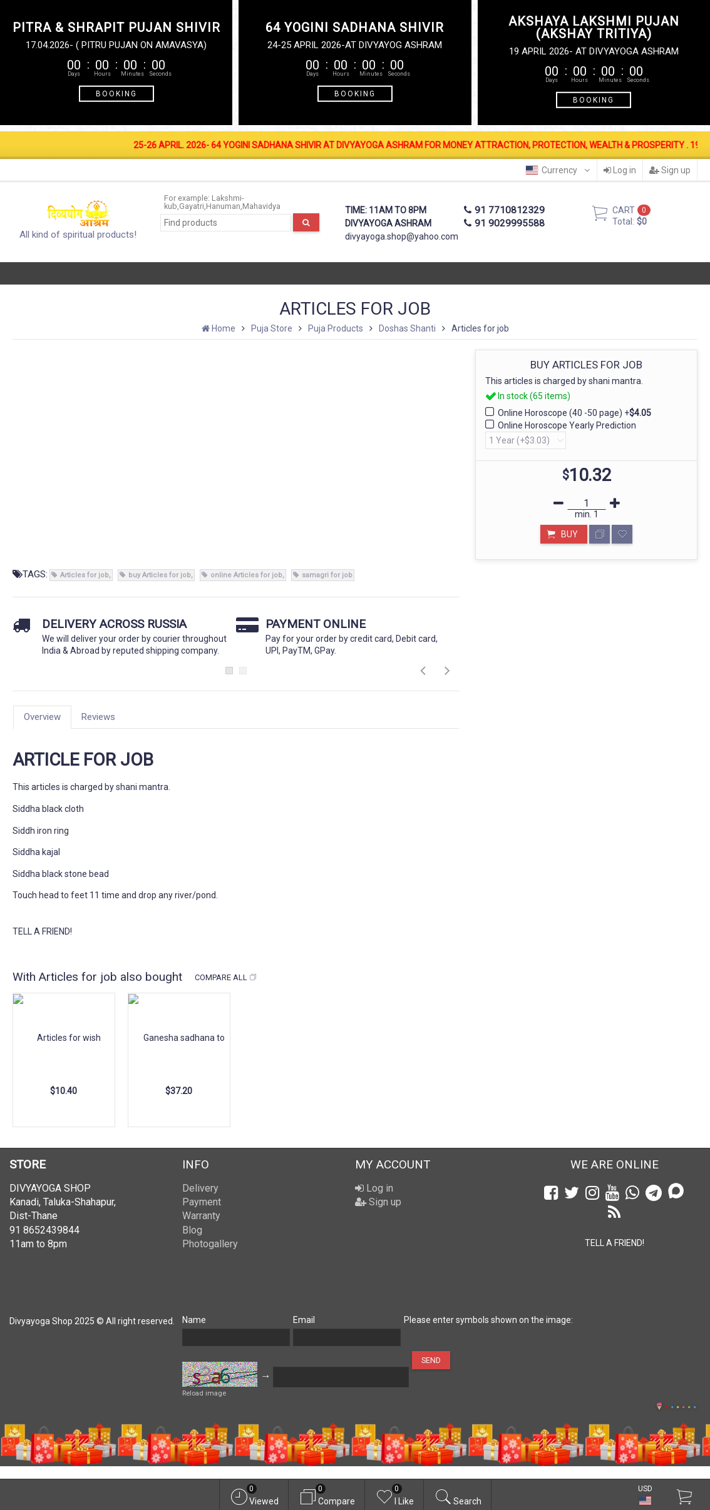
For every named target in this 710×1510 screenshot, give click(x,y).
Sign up (670, 170)
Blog (192, 1230)
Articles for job (84, 575)
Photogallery (210, 1244)
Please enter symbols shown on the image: (488, 1320)
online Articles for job (246, 575)
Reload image (204, 1393)
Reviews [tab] (98, 716)
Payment (201, 1202)
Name (194, 1320)
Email (304, 1320)
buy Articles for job (159, 575)
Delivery (200, 1188)
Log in (620, 170)
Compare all (226, 978)
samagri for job (327, 575)
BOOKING (116, 93)
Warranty (201, 1216)
